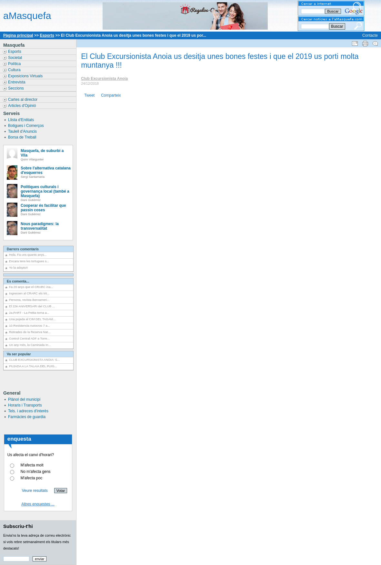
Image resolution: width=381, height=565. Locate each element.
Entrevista (17, 82)
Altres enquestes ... (38, 504)
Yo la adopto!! (18, 267)
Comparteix (111, 95)
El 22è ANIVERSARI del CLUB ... (32, 306)
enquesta (19, 439)
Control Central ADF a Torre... (29, 338)
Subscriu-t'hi (18, 526)
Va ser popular (19, 354)
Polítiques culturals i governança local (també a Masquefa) (45, 191)
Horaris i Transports (25, 405)
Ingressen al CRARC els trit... (29, 293)
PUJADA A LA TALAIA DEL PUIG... (33, 366)
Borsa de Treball (22, 137)
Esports (47, 35)
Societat (15, 57)
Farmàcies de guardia (26, 417)
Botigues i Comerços (26, 125)
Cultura (15, 70)
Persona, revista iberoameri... (29, 300)
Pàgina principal (18, 35)
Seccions (16, 88)
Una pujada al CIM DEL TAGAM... (32, 319)
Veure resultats (35, 490)
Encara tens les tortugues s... (29, 261)
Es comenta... (18, 281)
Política (15, 64)
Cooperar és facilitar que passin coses (43, 207)
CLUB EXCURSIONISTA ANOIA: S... (34, 359)
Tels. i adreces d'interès (28, 411)
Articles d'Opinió (22, 105)
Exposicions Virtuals (26, 76)
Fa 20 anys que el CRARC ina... (31, 287)
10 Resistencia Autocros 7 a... (29, 325)
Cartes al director (23, 99)
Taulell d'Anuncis (23, 131)
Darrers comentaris (23, 249)
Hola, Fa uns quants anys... (28, 254)
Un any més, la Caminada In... (30, 345)
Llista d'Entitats (21, 120)
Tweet (89, 95)
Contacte (370, 35)
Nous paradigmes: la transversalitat (40, 226)
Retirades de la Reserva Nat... (30, 332)
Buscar (337, 26)
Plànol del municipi (24, 399)
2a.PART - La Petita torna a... (29, 312)
